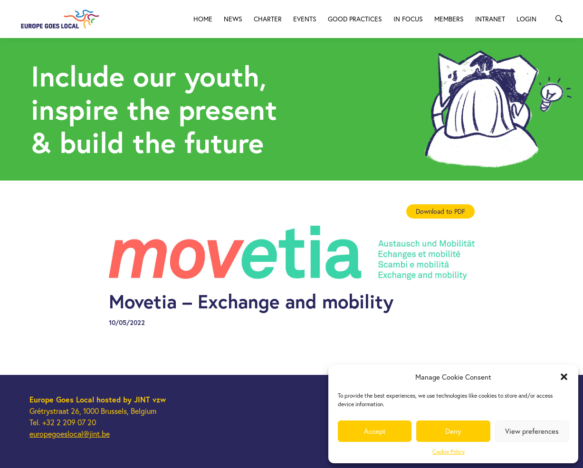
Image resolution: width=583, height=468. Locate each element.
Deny (453, 431)
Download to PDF (440, 211)
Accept (375, 431)
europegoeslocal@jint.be (69, 434)
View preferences (532, 431)
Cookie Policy (448, 451)
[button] (564, 377)
